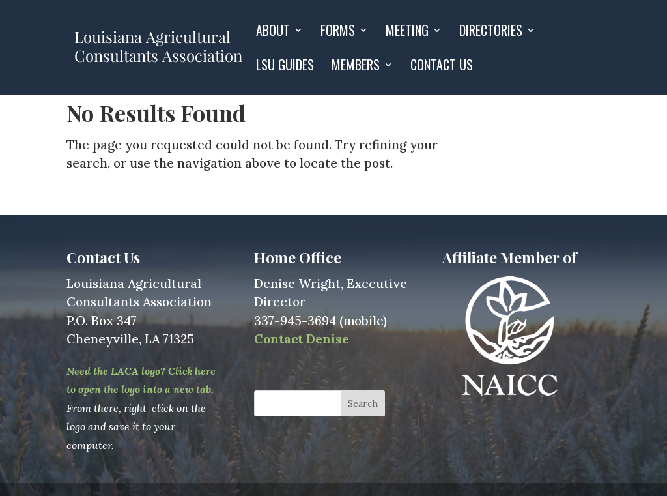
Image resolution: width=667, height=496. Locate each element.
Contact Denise (301, 339)
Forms (337, 32)
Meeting (407, 32)
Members (356, 67)
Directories (490, 32)
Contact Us (441, 67)
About (273, 32)
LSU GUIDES (285, 67)
